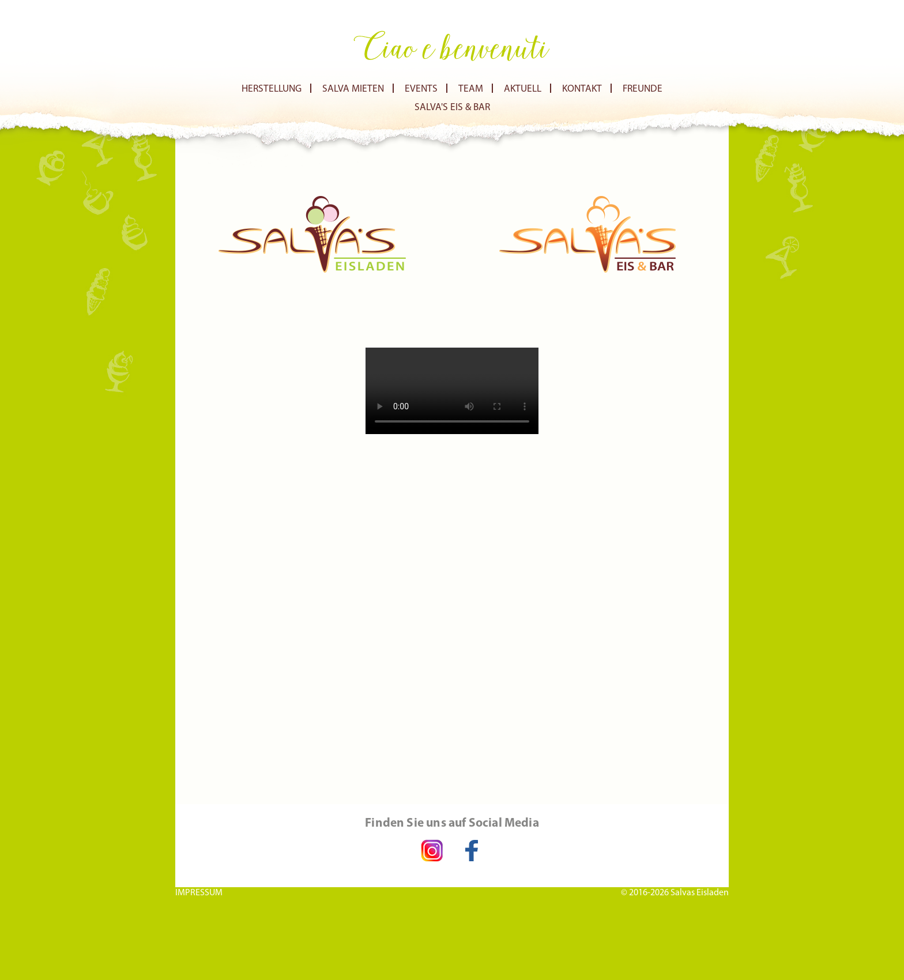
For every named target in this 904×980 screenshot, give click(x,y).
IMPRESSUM (199, 892)
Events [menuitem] (421, 89)
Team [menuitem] (470, 89)
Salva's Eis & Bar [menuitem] (452, 107)
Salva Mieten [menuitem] (353, 89)
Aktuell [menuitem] (522, 89)
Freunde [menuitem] (642, 89)
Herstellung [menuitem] (272, 89)
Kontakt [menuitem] (582, 89)
